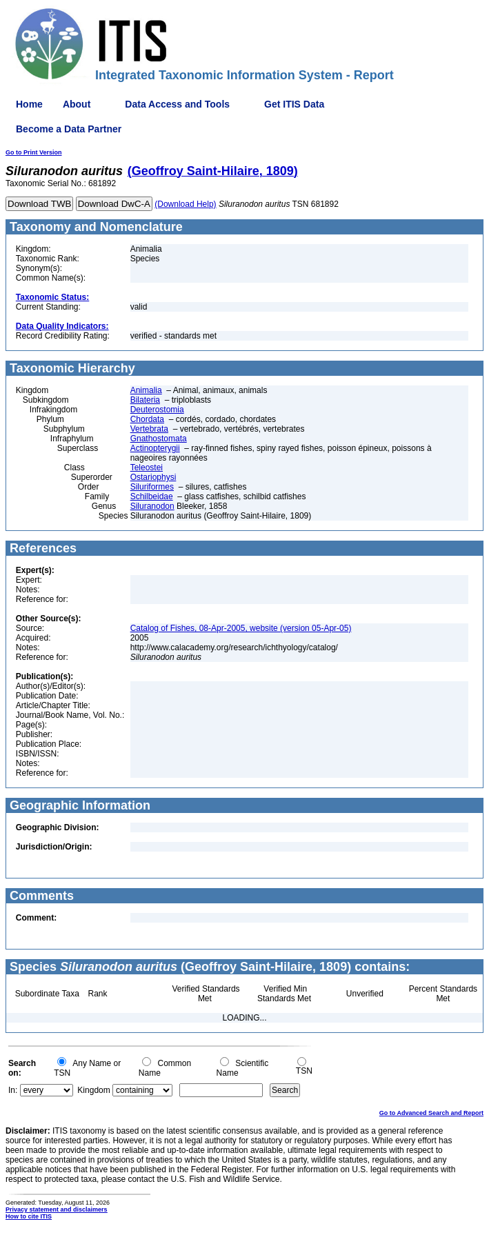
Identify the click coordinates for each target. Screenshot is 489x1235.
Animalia (146, 390)
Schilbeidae (151, 496)
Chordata (147, 419)
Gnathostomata (158, 438)
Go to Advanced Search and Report (431, 1113)
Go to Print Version (34, 152)
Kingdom (93, 1090)
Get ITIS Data (294, 104)
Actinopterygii (155, 448)
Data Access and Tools (177, 104)
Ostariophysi (153, 477)
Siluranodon (152, 506)
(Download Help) (185, 204)
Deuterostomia (157, 409)
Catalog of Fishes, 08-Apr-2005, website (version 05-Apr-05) (241, 628)
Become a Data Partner (68, 128)
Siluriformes (152, 487)
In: (12, 1090)
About (76, 104)
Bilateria (145, 400)
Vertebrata (149, 429)
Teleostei (146, 467)
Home (29, 104)
